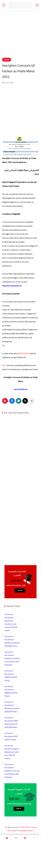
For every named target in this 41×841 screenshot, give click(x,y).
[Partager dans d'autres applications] (31, 401)
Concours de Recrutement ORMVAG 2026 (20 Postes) (10, 691)
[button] (12, 401)
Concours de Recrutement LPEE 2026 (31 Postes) (10, 736)
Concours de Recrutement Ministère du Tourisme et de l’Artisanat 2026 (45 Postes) (12, 658)
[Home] (6, 838)
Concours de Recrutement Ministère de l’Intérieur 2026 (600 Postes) (12, 641)
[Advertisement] (20, 35)
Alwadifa (6, 59)
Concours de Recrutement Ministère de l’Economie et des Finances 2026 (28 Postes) (10, 622)
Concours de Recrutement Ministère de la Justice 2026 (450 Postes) (12, 706)
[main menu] (3, 5)
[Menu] (25, 838)
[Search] (16, 838)
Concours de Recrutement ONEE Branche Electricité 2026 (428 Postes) (11, 722)
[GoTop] (34, 838)
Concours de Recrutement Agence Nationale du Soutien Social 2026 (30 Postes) (11, 752)
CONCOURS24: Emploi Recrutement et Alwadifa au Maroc (22, 829)
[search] (37, 5)
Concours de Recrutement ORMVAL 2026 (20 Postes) (10, 675)
